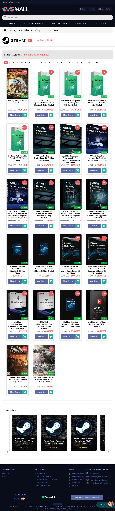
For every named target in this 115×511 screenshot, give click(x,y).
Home (5, 2)
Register (93, 9)
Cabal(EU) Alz (40, 473)
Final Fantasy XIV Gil (43, 485)
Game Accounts (76, 479)
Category (12, 30)
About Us (12, 2)
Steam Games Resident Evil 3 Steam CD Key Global (83, 440)
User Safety (92, 506)
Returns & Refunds (57, 506)
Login (83, 9)
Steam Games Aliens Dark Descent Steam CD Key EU (24, 440)
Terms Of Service (13, 506)
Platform (100, 23)
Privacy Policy (27, 506)
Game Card (81, 23)
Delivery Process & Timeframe (76, 506)
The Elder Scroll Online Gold (46, 479)
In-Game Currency (33, 23)
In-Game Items (59, 23)
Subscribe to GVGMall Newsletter (86, 497)
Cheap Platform (25, 30)
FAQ (19, 2)
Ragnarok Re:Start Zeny (44, 476)
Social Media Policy (41, 506)
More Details (15, 115)
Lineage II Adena (41, 482)
